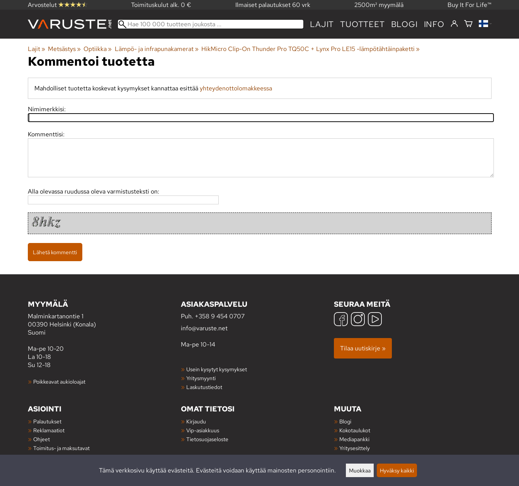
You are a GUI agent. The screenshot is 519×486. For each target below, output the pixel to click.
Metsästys (64, 49)
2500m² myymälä (378, 5)
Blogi (345, 421)
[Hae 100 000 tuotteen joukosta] (210, 24)
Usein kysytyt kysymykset (216, 369)
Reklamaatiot (49, 430)
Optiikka (97, 49)
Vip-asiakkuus (202, 430)
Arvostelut (57, 5)
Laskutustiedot (204, 387)
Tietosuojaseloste (207, 439)
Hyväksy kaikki (397, 470)
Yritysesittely (354, 448)
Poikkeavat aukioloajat (59, 381)
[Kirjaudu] (454, 24)
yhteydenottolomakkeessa (236, 88)
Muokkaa (360, 470)
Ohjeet (41, 439)
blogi (404, 24)
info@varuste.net (204, 328)
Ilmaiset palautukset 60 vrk (272, 5)
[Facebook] (341, 320)
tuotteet (362, 24)
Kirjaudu (196, 421)
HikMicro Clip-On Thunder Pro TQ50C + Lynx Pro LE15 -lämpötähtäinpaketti (310, 49)
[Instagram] (358, 320)
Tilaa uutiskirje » (363, 348)
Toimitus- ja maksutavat (61, 448)
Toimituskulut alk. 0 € (161, 5)
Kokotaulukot (354, 430)
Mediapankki (354, 439)
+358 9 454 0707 (220, 316)
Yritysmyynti (201, 378)
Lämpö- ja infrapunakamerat (157, 49)
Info (434, 24)
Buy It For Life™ (470, 5)
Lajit (322, 24)
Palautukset (47, 421)
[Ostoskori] (468, 24)
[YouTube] (375, 320)
